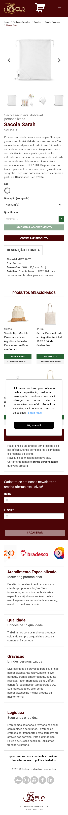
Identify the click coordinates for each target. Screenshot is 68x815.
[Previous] (9, 60)
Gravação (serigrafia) (16, 198)
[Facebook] (42, 780)
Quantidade (11, 212)
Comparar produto (34, 238)
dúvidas (52, 756)
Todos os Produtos (21, 22)
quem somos (17, 756)
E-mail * (9, 510)
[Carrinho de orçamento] (40, 8)
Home (6, 22)
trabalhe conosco (22, 760)
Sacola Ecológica (52, 22)
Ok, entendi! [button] (34, 425)
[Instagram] (26, 780)
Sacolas (37, 22)
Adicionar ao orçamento (34, 227)
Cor (6, 183)
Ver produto (17, 356)
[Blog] (18, 780)
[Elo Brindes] (14, 8)
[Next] (58, 60)
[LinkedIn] (50, 780)
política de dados (45, 760)
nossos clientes (36, 756)
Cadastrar (35, 532)
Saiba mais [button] (35, 412)
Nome (7, 493)
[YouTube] (34, 780)
